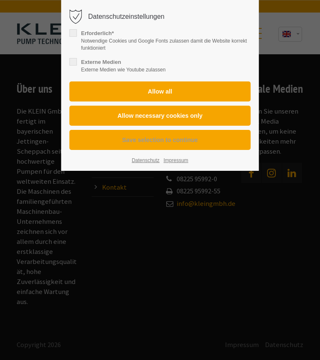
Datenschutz (146, 160)
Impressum (175, 160)
